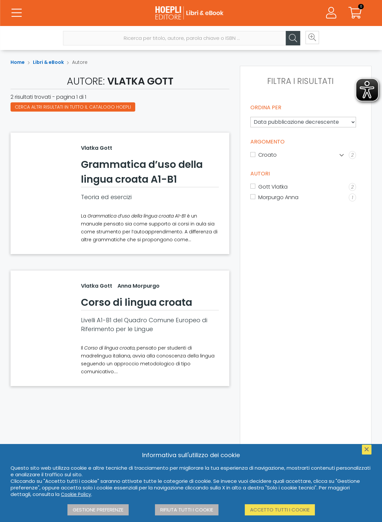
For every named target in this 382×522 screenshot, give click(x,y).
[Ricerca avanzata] (311, 38)
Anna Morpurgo (138, 286)
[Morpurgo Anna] (303, 197)
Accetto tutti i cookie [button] (280, 509)
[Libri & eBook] (191, 13)
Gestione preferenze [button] (98, 509)
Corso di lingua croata (136, 302)
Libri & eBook (48, 62)
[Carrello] (355, 13)
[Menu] (16, 13)
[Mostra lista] (342, 155)
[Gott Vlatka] (303, 187)
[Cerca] (291, 38)
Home (18, 62)
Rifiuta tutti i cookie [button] (186, 509)
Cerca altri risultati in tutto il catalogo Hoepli (73, 107)
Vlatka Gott (96, 148)
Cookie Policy (76, 494)
